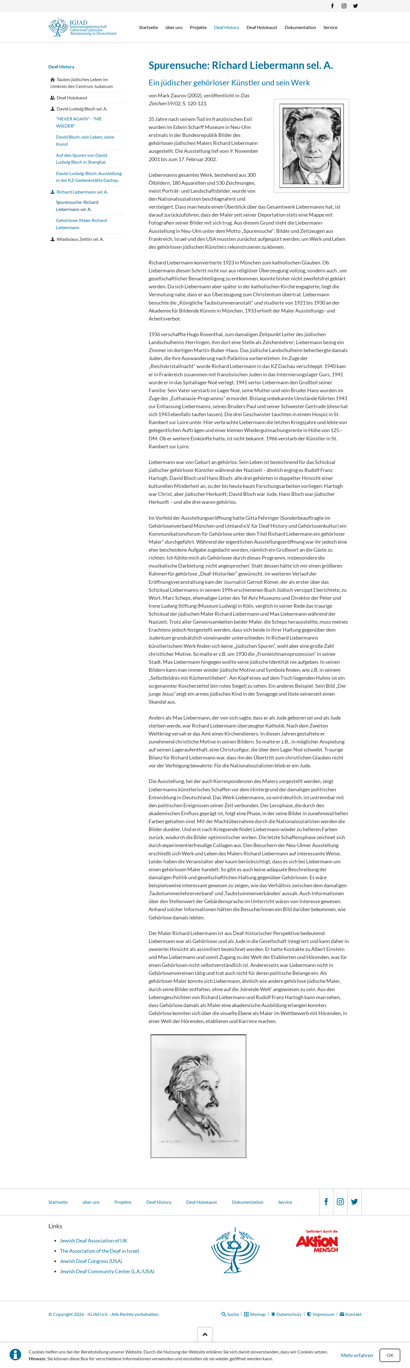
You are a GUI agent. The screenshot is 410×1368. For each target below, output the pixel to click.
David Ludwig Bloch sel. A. (82, 108)
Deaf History (61, 66)
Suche (233, 1314)
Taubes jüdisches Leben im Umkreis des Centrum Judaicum (81, 83)
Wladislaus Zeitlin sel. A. (80, 239)
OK (390, 1355)
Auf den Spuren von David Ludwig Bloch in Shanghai (81, 158)
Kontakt (353, 1314)
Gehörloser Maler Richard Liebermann (81, 223)
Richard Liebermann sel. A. (82, 191)
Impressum (324, 1314)
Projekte (122, 1202)
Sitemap (258, 1314)
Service (285, 1202)
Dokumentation (247, 1202)
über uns (91, 1202)
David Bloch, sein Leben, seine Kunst (85, 140)
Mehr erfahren (357, 1355)
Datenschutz (289, 1314)
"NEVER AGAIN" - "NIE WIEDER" (79, 122)
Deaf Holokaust (72, 97)
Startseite (57, 1202)
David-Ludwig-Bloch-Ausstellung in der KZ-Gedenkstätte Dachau (89, 177)
